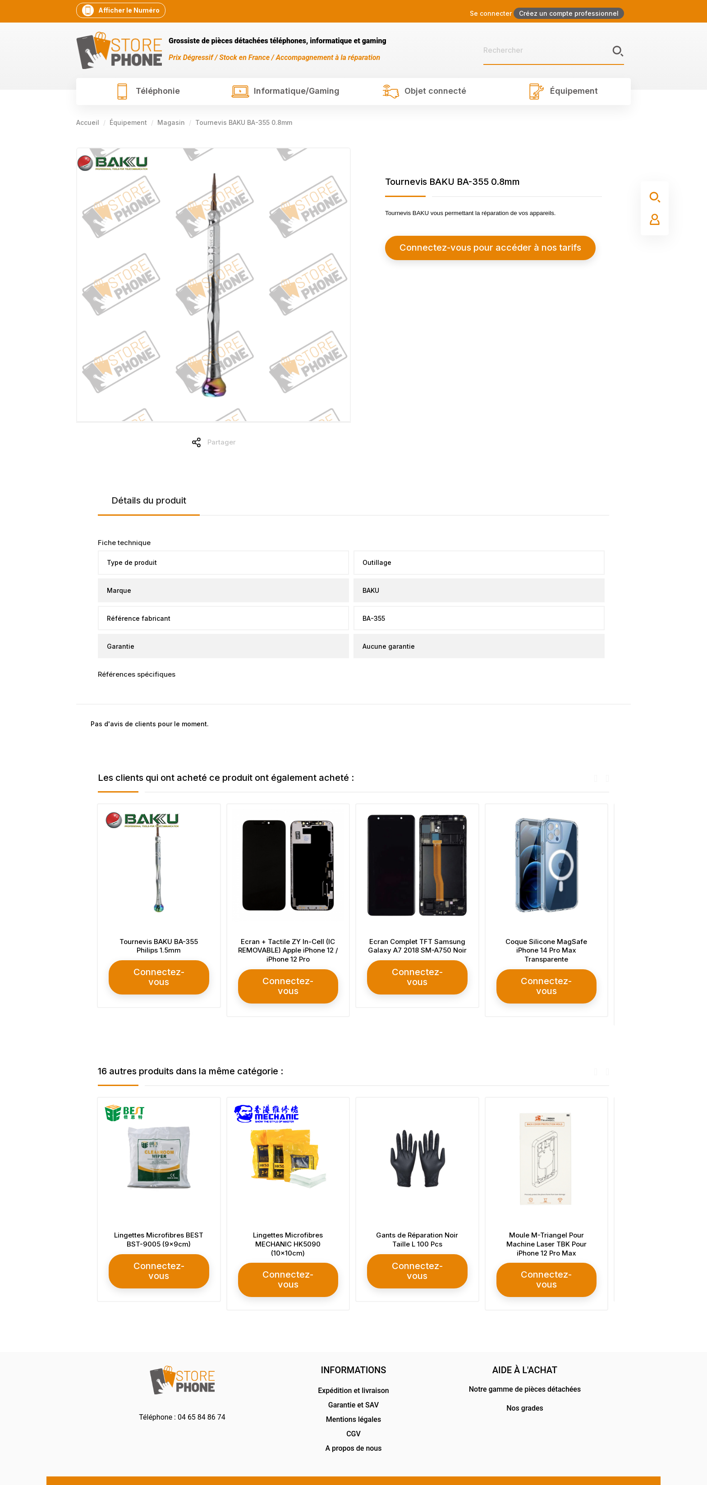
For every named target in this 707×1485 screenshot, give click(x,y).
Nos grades (524, 1386)
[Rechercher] (553, 50)
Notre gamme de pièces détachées (525, 1367)
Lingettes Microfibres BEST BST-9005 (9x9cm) (159, 1229)
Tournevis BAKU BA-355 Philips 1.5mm (159, 946)
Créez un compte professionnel (569, 13)
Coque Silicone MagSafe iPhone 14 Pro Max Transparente (547, 950)
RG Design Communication (571, 1468)
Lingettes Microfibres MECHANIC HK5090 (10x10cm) (289, 1233)
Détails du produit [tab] (148, 500)
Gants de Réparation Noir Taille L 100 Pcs (418, 1229)
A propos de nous (353, 1426)
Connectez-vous (159, 972)
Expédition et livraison (353, 1369)
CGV (353, 1412)
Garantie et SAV (353, 1383)
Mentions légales (353, 1397)
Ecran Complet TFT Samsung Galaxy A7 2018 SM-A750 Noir (418, 946)
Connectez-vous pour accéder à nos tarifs (466, 248)
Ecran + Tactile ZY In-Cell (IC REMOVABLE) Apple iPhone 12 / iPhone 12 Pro (289, 950)
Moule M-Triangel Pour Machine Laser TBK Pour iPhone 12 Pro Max (547, 1233)
